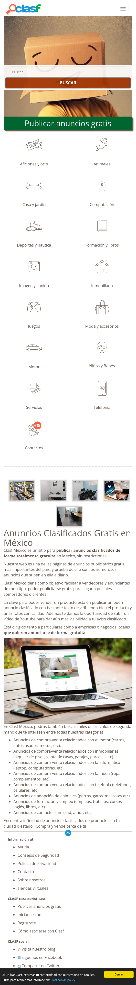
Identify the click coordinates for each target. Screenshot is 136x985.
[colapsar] (123, 9)
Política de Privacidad (37, 863)
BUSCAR (68, 83)
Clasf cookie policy (63, 980)
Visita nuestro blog (36, 949)
